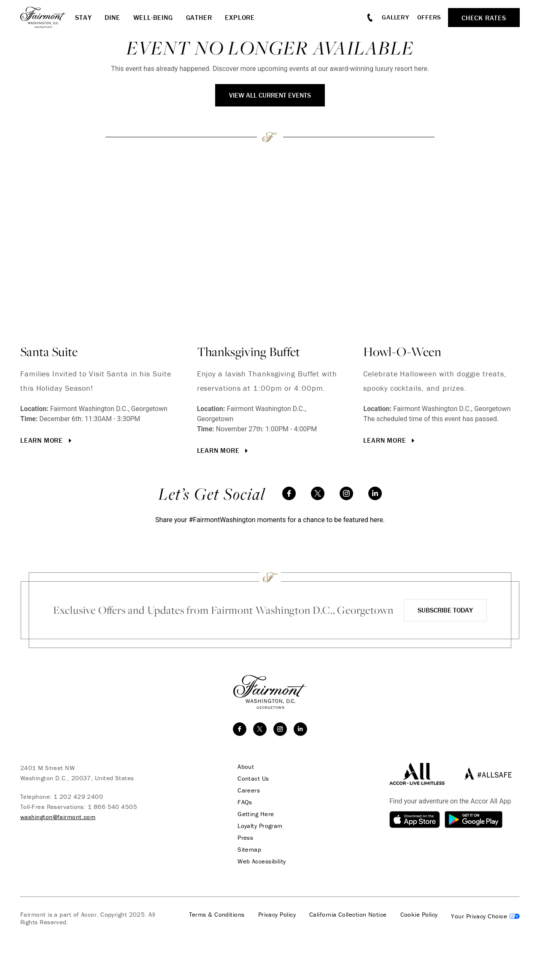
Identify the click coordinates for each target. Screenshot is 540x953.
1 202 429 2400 (78, 796)
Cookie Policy (419, 914)
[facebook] (289, 493)
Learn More (46, 440)
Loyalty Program (260, 826)
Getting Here (256, 814)
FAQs (245, 802)
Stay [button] (83, 17)
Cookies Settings (485, 916)
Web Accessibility (262, 861)
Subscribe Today (445, 610)
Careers (249, 790)
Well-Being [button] (153, 17)
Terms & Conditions (217, 914)
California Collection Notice (348, 914)
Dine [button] (112, 17)
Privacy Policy (277, 914)
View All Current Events (270, 95)
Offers (429, 17)
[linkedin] (375, 493)
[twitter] (317, 493)
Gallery (395, 17)
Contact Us (253, 778)
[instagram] (346, 493)
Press (245, 837)
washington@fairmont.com (57, 817)
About (246, 767)
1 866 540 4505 (112, 807)
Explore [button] (240, 17)
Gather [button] (199, 17)
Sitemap (249, 849)
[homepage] (47, 17)
